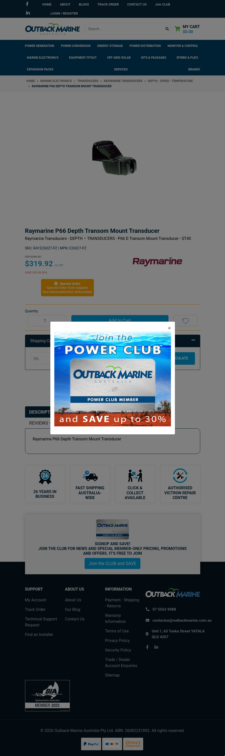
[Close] (169, 328)
